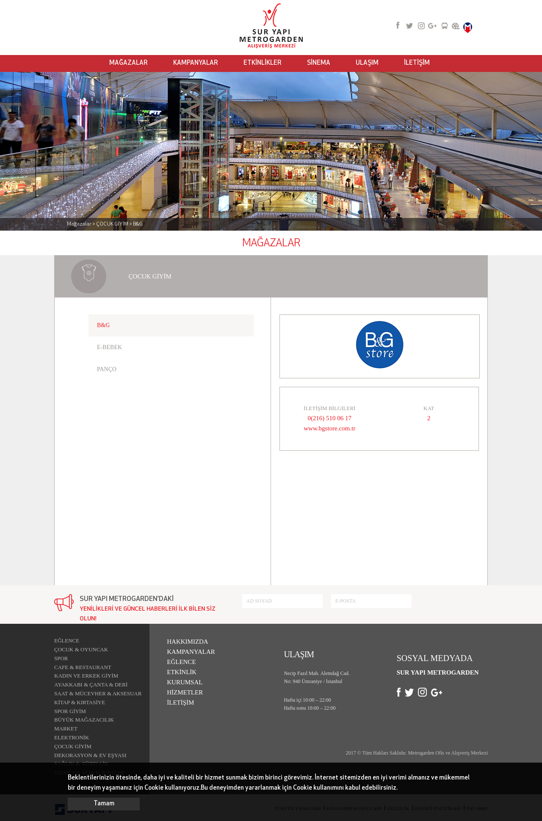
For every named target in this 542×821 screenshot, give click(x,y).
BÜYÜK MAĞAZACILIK (84, 719)
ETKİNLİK (181, 672)
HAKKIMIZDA (187, 641)
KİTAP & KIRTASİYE (79, 702)
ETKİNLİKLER (262, 63)
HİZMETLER (185, 692)
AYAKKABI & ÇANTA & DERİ (90, 684)
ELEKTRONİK (71, 737)
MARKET (65, 728)
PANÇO (106, 369)
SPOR (61, 658)
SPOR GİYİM (70, 711)
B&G (103, 325)
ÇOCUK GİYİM (72, 746)
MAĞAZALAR (128, 63)
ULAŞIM (367, 63)
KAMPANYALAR (195, 63)
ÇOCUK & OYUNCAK (81, 649)
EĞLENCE (66, 640)
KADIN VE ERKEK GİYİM (86, 675)
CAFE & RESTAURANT (82, 667)
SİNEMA (318, 63)
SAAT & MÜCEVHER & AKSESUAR (97, 693)
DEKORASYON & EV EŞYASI (90, 755)
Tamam (104, 804)
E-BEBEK (109, 347)
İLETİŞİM (417, 63)
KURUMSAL (184, 682)
